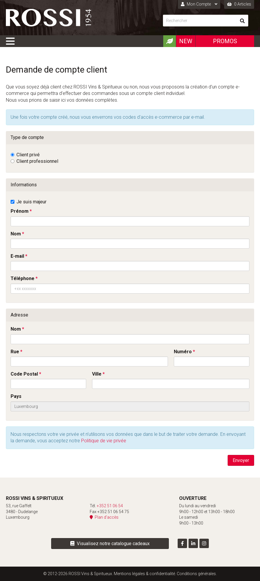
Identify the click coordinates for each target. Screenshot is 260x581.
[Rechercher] (199, 20)
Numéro (183, 351)
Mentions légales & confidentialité (144, 573)
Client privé (28, 155)
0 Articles (239, 4)
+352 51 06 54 (110, 505)
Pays (16, 396)
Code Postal (24, 374)
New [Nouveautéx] (185, 41)
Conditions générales (196, 573)
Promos (225, 41)
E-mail (17, 256)
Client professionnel (37, 161)
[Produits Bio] (169, 41)
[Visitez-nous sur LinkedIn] (193, 543)
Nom (16, 234)
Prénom (20, 211)
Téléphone (22, 278)
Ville (96, 374)
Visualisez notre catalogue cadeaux (110, 543)
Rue (15, 351)
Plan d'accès (104, 517)
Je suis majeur (31, 202)
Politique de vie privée (103, 440)
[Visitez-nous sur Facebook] (182, 543)
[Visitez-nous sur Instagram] (204, 543)
